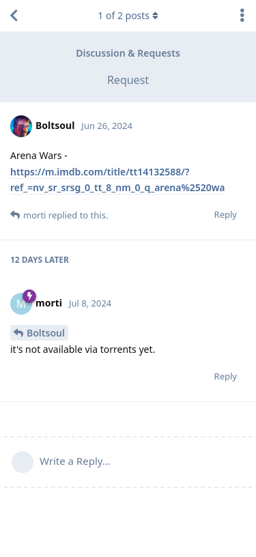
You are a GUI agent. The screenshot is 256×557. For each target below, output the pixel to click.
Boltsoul (46, 332)
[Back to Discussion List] (13, 15)
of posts (128, 15)
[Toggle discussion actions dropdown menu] (242, 15)
